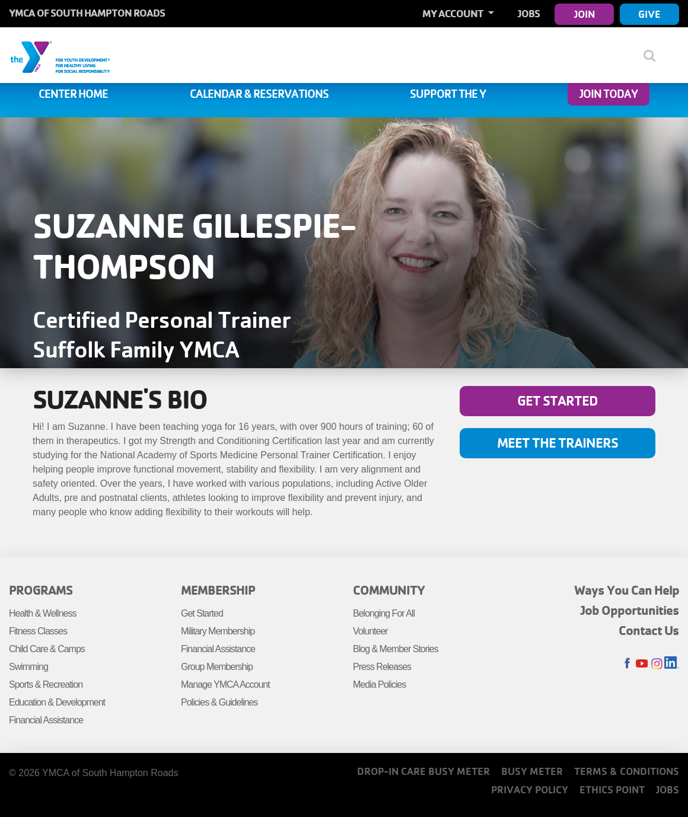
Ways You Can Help (626, 590)
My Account (453, 13)
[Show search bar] (654, 55)
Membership (218, 590)
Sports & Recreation (45, 684)
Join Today (608, 94)
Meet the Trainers (557, 442)
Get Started (557, 400)
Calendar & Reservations (259, 94)
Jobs (529, 13)
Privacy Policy (529, 789)
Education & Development (57, 702)
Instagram (656, 663)
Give (649, 14)
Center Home (73, 94)
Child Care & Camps (47, 649)
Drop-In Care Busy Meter (423, 771)
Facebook (627, 663)
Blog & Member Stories (395, 649)
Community (389, 590)
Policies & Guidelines (219, 702)
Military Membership (217, 631)
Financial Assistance (46, 720)
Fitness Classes (38, 631)
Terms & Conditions (626, 771)
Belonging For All (384, 613)
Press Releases (382, 667)
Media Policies (379, 684)
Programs (40, 590)
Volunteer (370, 631)
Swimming (28, 667)
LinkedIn (671, 663)
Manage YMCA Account (225, 684)
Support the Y (448, 94)
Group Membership (217, 667)
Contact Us (649, 630)
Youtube (642, 663)
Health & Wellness (42, 613)
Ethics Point (612, 789)
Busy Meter (532, 771)
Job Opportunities (630, 610)
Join (584, 14)
